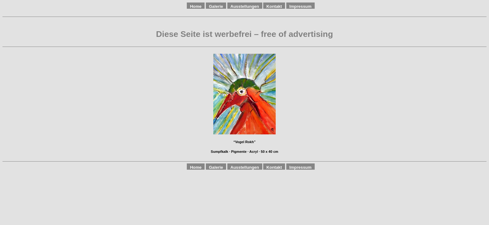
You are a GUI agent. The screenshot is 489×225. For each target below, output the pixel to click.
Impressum (300, 6)
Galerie (216, 6)
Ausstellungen (244, 6)
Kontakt (274, 6)
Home (195, 6)
